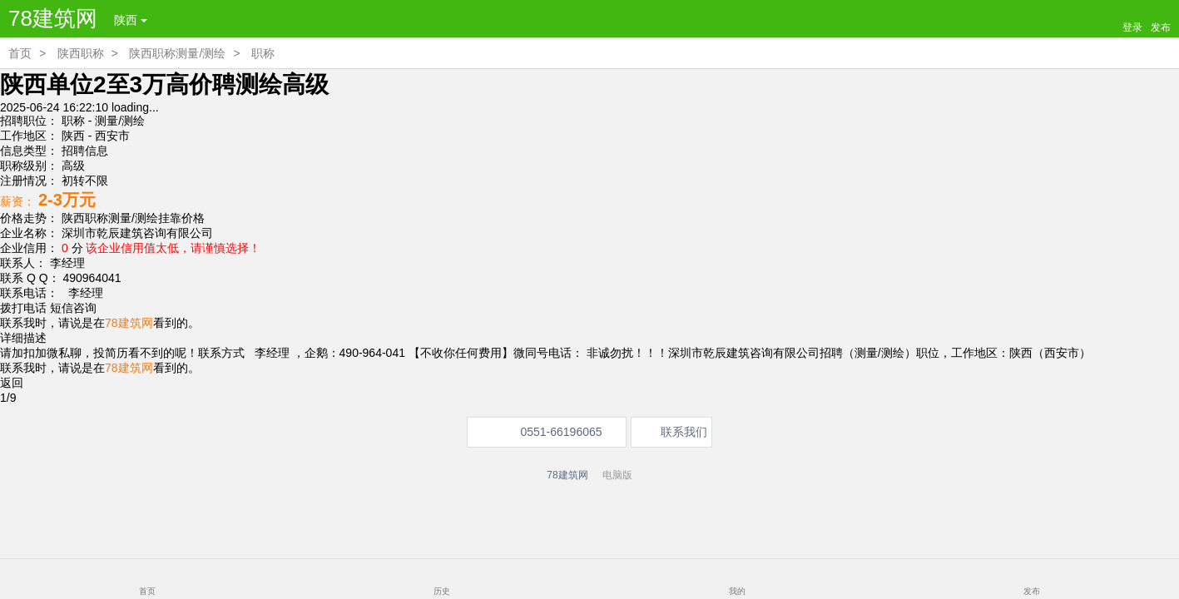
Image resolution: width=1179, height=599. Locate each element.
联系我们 (684, 431)
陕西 (130, 20)
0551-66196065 (561, 431)
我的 (737, 591)
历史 (441, 591)
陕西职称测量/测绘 (177, 53)
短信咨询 (73, 307)
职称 (263, 53)
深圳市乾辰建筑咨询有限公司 (137, 233)
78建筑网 (52, 18)
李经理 (82, 293)
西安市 (112, 135)
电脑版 (617, 475)
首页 (20, 53)
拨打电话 (23, 307)
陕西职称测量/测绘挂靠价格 (133, 218)
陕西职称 (80, 53)
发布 (1031, 591)
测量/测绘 (120, 120)
